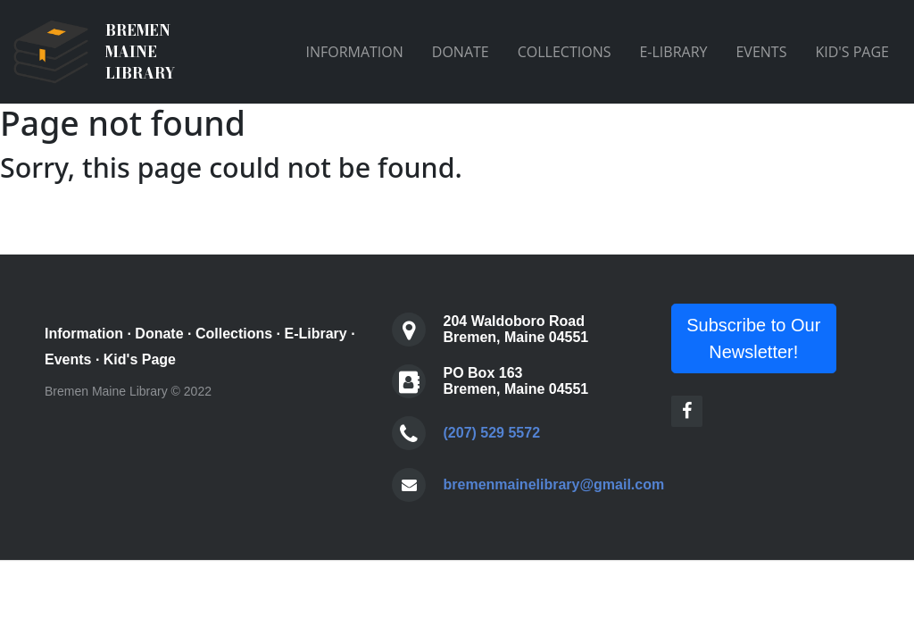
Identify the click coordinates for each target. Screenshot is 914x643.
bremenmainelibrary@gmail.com (554, 484)
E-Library (316, 333)
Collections (233, 333)
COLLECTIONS (564, 52)
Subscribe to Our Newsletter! (753, 338)
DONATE (460, 52)
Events (68, 359)
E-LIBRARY (673, 52)
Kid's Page (140, 359)
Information (84, 333)
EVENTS (760, 52)
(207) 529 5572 (492, 432)
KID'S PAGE (852, 52)
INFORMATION (354, 52)
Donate (159, 333)
